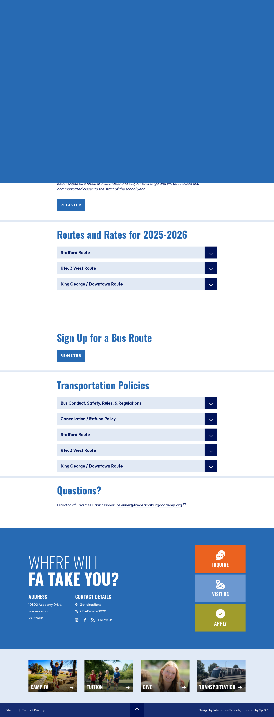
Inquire (43, 15)
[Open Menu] (20, 15)
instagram (77, 620)
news (93, 620)
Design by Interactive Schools (219, 710)
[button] (137, 710)
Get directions (90, 604)
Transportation (221, 676)
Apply (84, 15)
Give (165, 676)
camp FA (52, 676)
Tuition (108, 676)
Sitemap (11, 710)
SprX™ (263, 710)
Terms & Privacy (33, 710)
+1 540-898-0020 (93, 611)
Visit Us (64, 15)
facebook (85, 620)
